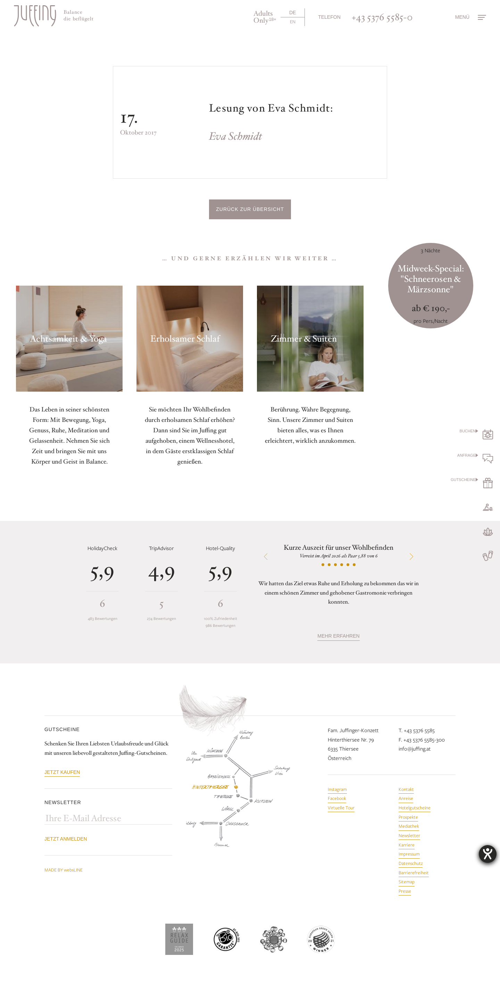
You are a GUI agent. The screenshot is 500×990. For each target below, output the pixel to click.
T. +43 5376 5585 (417, 730)
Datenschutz (411, 863)
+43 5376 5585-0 (382, 17)
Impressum (409, 854)
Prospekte (408, 817)
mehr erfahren (338, 636)
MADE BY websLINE (63, 870)
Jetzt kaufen (62, 772)
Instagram (337, 789)
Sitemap (407, 881)
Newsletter (409, 835)
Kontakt (406, 789)
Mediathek (409, 826)
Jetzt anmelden (65, 839)
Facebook (337, 798)
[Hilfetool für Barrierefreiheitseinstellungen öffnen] (488, 854)
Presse (405, 891)
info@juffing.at (415, 748)
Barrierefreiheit (414, 872)
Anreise (406, 798)
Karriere (407, 845)
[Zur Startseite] (53, 15)
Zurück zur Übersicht (250, 209)
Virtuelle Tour (341, 807)
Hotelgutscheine (415, 807)
